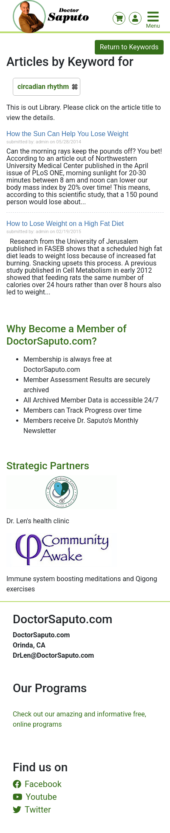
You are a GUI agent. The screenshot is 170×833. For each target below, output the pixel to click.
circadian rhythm (43, 87)
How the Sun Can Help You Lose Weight (67, 133)
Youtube (35, 797)
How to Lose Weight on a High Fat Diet (65, 223)
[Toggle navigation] (154, 17)
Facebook (37, 784)
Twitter (32, 809)
